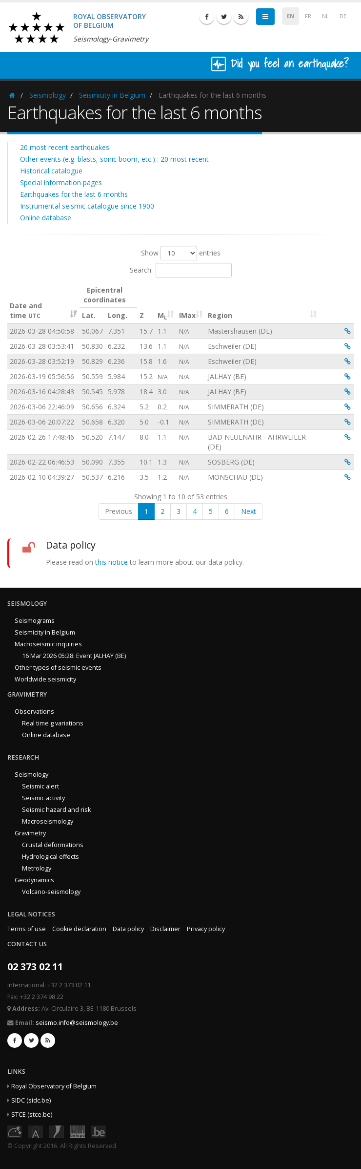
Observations (34, 711)
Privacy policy (206, 929)
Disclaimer (165, 929)
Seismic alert (40, 786)
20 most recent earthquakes (64, 147)
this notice (111, 562)
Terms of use (26, 929)
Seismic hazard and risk (56, 810)
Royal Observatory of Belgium (54, 1086)
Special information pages (61, 182)
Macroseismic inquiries (48, 644)
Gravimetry (30, 833)
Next (248, 511)
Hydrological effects (50, 856)
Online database (45, 217)
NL (325, 16)
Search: (181, 270)
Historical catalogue (51, 170)
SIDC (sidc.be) (31, 1100)
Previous (118, 511)
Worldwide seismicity (45, 679)
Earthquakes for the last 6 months (74, 194)
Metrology (36, 868)
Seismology (47, 95)
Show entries (181, 253)
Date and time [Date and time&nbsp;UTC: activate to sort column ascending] (26, 310)
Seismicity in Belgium (112, 95)
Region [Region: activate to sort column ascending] (220, 315)
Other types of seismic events (58, 667)
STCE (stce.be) (31, 1114)
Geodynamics (34, 880)
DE (343, 16)
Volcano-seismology (51, 892)
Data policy (128, 929)
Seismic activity (43, 798)
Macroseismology (47, 821)
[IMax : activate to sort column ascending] (191, 303)
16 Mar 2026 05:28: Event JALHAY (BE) (74, 656)
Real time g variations (52, 723)
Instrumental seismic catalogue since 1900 (87, 206)
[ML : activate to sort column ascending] (166, 303)
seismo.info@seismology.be (77, 1023)
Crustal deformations (52, 845)
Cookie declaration (79, 929)
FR (308, 16)
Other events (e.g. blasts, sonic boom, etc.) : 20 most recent (114, 159)
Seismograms (35, 620)
